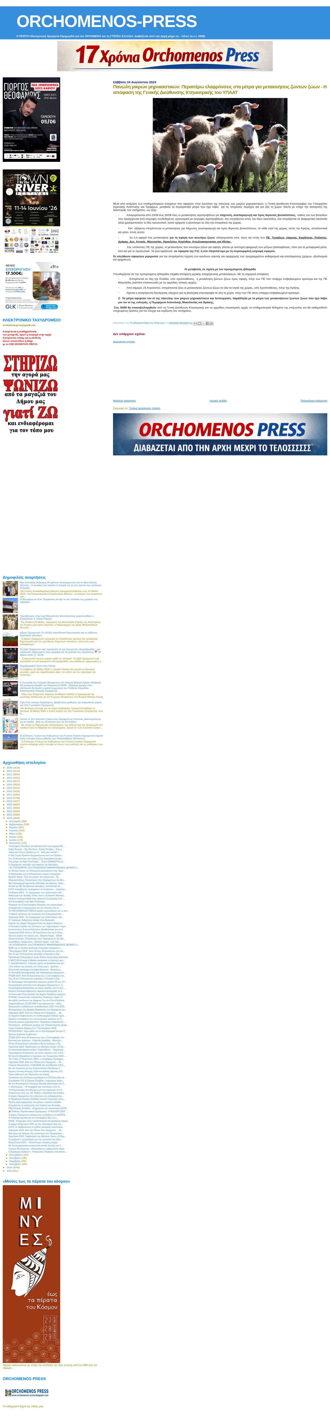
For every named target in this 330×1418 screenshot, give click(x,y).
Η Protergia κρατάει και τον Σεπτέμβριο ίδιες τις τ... (33, 1117)
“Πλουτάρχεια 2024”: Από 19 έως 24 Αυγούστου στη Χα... (36, 951)
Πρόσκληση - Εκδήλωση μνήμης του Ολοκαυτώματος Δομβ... (38, 1025)
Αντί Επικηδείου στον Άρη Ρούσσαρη (26, 901)
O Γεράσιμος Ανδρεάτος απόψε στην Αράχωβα (31, 920)
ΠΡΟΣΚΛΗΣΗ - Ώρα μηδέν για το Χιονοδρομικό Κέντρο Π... (37, 1031)
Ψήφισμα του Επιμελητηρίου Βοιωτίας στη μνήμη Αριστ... (36, 904)
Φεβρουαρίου (16, 824)
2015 (10, 787)
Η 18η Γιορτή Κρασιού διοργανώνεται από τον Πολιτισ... (35, 855)
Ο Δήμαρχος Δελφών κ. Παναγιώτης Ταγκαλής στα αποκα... (37, 1151)
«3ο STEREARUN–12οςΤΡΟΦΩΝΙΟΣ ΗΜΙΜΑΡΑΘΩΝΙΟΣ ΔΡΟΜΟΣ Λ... (43, 867)
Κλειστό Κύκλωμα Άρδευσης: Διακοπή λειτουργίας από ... (36, 898)
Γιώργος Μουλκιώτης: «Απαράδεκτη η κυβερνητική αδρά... (37, 1148)
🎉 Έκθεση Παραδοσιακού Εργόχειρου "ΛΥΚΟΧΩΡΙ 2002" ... (38, 1111)
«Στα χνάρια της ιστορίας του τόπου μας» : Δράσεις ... (34, 966)
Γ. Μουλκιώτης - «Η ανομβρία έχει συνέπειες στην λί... (34, 1086)
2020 (10, 804)
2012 (10, 777)
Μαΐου (12, 833)
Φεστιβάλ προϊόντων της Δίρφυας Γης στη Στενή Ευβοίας (36, 1000)
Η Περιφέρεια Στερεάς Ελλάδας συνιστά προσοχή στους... (36, 1099)
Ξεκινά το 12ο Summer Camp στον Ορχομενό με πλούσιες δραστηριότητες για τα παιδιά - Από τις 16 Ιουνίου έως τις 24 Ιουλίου (60, 720)
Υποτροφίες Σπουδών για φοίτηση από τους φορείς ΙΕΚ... (36, 846)
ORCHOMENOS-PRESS (106, 21)
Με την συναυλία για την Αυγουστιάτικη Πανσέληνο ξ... (35, 1068)
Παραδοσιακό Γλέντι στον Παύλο (38, 665)
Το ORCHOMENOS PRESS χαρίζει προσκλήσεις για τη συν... (38, 911)
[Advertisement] (215, 369)
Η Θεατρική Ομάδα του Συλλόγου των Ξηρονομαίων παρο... (37, 926)
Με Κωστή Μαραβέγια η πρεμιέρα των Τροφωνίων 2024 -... (37, 1056)
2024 (10, 818)
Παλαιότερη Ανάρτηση (314, 400)
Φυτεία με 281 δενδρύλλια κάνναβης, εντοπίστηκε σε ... (35, 886)
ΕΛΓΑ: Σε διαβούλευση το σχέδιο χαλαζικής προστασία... (36, 1127)
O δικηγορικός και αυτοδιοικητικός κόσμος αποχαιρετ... (35, 874)
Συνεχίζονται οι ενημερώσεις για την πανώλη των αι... (34, 908)
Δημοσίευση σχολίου (124, 341)
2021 (10, 807)
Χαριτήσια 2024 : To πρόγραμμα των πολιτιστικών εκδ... (35, 917)
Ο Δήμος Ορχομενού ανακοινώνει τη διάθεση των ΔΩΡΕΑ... (37, 1114)
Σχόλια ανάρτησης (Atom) (144, 408)
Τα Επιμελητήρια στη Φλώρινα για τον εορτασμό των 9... (36, 1090)
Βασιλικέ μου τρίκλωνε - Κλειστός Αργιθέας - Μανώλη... (35, 1040)
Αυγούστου (15, 843)
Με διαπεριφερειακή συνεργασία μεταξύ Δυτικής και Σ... (35, 1145)
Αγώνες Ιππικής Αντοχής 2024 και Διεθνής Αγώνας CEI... (36, 1071)
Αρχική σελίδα (218, 400)
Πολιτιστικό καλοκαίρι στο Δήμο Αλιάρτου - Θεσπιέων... (35, 969)
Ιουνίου (13, 837)
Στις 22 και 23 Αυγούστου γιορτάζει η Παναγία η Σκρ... (34, 954)
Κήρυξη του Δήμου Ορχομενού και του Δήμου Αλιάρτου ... (36, 923)
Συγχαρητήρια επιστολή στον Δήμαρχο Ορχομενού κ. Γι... (36, 985)
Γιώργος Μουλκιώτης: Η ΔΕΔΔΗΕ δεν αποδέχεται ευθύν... (36, 1065)
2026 (10, 1170)
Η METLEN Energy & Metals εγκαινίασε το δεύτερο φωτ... (36, 960)
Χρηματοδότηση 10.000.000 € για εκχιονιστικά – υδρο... (35, 1003)
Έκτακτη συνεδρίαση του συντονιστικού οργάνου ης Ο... (35, 1019)
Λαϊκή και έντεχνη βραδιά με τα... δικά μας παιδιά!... (33, 852)
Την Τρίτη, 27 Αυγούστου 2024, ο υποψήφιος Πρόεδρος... (36, 1059)
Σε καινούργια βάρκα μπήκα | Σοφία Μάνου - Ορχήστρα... (36, 1049)
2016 (10, 791)
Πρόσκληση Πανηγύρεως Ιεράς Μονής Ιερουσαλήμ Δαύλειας (38, 957)
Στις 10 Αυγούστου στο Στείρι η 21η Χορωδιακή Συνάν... (35, 858)
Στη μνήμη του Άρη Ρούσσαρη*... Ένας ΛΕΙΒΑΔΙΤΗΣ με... (36, 861)
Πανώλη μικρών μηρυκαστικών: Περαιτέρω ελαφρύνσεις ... (37, 1022)
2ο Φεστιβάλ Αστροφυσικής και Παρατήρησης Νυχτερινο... (37, 972)
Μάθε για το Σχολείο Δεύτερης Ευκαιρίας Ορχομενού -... (35, 948)
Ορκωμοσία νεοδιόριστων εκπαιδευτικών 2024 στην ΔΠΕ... (37, 1006)
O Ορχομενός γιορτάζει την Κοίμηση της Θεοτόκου (33, 864)
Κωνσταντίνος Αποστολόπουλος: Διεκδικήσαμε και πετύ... (36, 929)
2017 (10, 794)
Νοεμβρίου (15, 1161)
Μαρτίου (14, 827)
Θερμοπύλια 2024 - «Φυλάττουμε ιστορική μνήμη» (33, 1142)
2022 (10, 811)
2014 (10, 784)
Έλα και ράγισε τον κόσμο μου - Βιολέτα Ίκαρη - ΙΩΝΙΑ (35, 935)
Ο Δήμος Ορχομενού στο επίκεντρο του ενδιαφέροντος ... (36, 1096)
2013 (10, 781)
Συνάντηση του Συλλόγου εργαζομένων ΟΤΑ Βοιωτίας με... (37, 1077)
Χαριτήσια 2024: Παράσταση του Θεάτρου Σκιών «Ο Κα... (36, 1046)
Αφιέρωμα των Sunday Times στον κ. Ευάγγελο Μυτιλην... (36, 895)
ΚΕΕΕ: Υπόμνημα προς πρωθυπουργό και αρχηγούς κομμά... (38, 1121)
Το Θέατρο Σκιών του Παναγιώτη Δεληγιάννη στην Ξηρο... (36, 870)
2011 (10, 774)
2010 (10, 771)
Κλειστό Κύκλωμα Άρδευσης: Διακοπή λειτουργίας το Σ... (36, 991)
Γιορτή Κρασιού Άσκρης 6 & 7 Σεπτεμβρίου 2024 (32, 1028)
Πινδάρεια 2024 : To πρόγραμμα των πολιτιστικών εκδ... (35, 892)
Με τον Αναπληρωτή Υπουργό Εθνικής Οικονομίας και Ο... (37, 1083)
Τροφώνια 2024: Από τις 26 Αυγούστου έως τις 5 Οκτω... (36, 932)
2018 (10, 798)
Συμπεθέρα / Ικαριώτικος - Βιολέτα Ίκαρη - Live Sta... (34, 941)
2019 (10, 801)
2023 (10, 814)
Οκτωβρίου (15, 1158)
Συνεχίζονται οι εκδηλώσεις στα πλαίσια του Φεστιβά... (35, 1105)
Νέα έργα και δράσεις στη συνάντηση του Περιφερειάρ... (36, 1133)
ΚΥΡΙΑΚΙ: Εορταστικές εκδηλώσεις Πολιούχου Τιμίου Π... (36, 997)
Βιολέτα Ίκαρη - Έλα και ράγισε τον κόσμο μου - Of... (34, 877)
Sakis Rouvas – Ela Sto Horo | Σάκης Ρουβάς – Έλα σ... (36, 849)
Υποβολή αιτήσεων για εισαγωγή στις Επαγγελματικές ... (36, 914)
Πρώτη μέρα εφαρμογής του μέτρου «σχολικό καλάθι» (34, 1102)
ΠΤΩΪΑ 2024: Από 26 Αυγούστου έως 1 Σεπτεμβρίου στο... (37, 975)
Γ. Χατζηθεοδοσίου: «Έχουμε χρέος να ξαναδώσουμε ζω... (36, 963)
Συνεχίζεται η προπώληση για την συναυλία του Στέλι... (35, 1139)
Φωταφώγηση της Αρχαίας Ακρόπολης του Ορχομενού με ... (37, 1009)
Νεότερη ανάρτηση (124, 400)
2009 (10, 767)
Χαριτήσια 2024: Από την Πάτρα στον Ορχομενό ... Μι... (35, 1013)
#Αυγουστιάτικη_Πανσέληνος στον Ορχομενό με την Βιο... (36, 880)
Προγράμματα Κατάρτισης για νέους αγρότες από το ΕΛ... (36, 988)
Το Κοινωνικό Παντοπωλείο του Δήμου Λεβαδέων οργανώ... (37, 994)
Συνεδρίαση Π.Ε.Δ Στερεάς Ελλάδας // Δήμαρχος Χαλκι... (36, 1080)
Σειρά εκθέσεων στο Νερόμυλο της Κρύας (28, 1074)
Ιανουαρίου (15, 821)
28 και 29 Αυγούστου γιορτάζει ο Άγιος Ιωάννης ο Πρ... (35, 1043)
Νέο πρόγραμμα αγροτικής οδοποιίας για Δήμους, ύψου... (36, 883)
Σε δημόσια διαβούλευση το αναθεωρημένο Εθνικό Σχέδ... (36, 1015)
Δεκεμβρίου (15, 1164)
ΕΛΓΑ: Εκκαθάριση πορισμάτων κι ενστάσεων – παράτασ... (37, 889)
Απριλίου (14, 830)
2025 (10, 1167)
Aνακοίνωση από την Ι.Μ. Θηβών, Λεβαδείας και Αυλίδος (36, 1093)
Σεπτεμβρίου (16, 1155)
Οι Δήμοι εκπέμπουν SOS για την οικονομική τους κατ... (35, 1124)
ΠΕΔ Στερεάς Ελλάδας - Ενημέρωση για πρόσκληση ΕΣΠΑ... (38, 1108)
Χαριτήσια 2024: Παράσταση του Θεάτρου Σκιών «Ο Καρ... (37, 1136)
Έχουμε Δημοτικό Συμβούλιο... (23, 1034)
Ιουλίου (13, 840)
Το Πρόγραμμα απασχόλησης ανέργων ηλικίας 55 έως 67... (37, 982)
